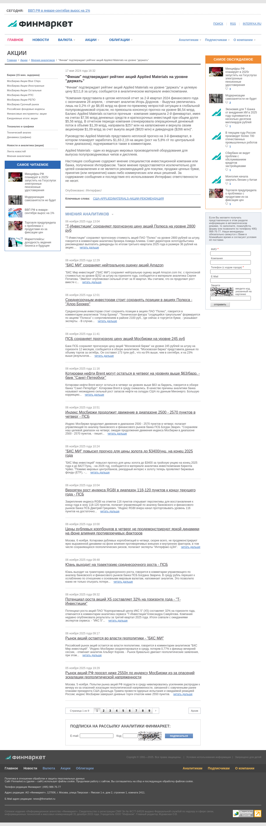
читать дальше (89, 247)
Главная (12, 60)
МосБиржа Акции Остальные (24, 90)
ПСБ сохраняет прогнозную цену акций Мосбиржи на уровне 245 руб (125, 339)
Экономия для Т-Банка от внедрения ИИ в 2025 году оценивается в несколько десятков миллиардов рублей (241, 116)
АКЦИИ (90, 40)
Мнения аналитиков (43, 60)
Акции (24, 60)
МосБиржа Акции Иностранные (25, 85)
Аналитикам (188, 40)
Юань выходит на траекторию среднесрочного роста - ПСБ (116, 565)
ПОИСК (218, 23)
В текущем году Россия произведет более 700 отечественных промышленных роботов (241, 137)
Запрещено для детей (248, 757)
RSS (233, 23)
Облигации (85, 768)
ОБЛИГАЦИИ (119, 40)
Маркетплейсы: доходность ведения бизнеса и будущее (38, 242)
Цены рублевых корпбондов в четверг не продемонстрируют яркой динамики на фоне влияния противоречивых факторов (132, 531)
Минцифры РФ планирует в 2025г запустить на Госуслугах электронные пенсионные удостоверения (40, 182)
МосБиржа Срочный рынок (23, 104)
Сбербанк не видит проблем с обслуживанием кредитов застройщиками (237, 159)
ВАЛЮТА (65, 40)
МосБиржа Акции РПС (20, 95)
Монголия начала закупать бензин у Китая (241, 178)
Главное (11, 768)
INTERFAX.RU (252, 23)
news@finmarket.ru (44, 798)
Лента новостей (16, 151)
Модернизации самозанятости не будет (40, 198)
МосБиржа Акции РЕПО (21, 99)
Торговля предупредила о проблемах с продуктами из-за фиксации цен (40, 227)
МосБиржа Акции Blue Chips (24, 81)
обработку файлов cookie (177, 781)
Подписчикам (216, 40)
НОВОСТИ (40, 40)
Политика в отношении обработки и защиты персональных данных (44, 778)
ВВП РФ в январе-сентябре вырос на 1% (59, 10)
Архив (194, 710)
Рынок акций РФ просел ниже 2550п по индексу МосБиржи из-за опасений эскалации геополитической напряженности (130, 675)
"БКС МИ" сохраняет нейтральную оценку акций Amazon (114, 265)
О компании (243, 40)
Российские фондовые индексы (26, 109)
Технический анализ (19, 132)
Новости (30, 768)
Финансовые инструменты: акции (27, 113)
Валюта (49, 768)
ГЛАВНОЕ (15, 40)
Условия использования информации (208, 757)
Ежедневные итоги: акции (22, 118)
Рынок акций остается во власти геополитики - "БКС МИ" (114, 638)
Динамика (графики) (19, 137)
